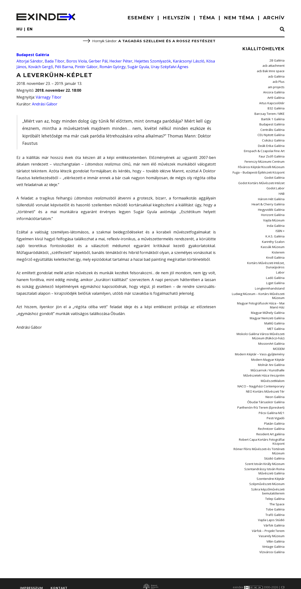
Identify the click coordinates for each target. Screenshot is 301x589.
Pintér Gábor (86, 66)
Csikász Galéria (273, 139)
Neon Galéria (275, 392)
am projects (276, 86)
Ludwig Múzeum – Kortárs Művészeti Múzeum (258, 292)
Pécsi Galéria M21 (272, 408)
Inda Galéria (276, 223)
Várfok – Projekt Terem (268, 524)
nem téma (239, 18)
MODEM (279, 344)
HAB (282, 192)
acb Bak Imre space (271, 71)
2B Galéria (277, 60)
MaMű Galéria (274, 319)
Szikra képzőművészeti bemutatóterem (268, 485)
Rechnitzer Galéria (271, 423)
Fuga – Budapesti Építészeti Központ (259, 171)
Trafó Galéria (275, 508)
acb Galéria (276, 76)
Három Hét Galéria (271, 197)
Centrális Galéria (273, 128)
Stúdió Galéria (274, 452)
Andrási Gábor (44, 104)
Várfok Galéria (274, 518)
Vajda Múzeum (274, 218)
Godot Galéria (274, 176)
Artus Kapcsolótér (272, 102)
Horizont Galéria (273, 213)
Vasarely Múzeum (272, 529)
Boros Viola (76, 61)
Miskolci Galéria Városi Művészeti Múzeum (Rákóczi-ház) (261, 332)
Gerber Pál (98, 61)
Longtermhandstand (270, 285)
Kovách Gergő (40, 66)
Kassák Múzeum (273, 244)
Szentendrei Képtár (271, 472)
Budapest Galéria (32, 54)
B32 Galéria (276, 107)
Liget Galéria (276, 280)
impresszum (31, 581)
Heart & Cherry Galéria (268, 202)
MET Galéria (276, 325)
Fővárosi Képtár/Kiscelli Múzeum (261, 165)
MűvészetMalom (273, 376)
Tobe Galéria (275, 503)
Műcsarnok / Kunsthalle (268, 365)
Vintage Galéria (273, 539)
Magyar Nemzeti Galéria (267, 314)
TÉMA (207, 18)
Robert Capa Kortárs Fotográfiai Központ (262, 436)
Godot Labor (276, 186)
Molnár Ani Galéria (271, 360)
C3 (283, 580)
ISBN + (280, 228)
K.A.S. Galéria (275, 234)
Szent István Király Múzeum (265, 458)
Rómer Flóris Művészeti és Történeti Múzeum (259, 445)
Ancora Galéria (274, 92)
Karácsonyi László (188, 61)
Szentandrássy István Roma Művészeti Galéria (264, 465)
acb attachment (273, 65)
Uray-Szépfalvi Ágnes (169, 66)
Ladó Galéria (275, 274)
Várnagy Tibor (48, 97)
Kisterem (278, 249)
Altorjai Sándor (29, 61)
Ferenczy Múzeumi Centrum (265, 160)
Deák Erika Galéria (271, 144)
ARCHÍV (274, 18)
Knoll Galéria (275, 255)
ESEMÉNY (140, 18)
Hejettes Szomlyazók (152, 61)
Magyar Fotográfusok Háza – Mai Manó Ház (261, 302)
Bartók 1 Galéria (273, 118)
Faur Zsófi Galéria (272, 155)
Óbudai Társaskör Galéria (266, 397)
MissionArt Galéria (271, 339)
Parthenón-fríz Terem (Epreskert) (261, 402)
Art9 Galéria (276, 97)
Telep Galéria (275, 492)
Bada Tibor (54, 61)
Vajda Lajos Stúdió (271, 513)
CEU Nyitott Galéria (271, 134)
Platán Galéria (274, 418)
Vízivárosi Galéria (272, 545)
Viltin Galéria (275, 534)
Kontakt (59, 581)
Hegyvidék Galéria (271, 207)
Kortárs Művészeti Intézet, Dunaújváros (266, 262)
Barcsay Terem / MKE (269, 113)
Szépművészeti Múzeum (267, 478)
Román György (112, 66)
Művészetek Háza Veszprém (264, 371)
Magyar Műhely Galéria (268, 309)
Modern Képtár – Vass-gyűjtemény (260, 350)
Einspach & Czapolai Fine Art (264, 150)
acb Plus (279, 81)
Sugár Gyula (138, 66)
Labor (280, 269)
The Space (277, 497)
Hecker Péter (120, 61)
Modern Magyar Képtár (268, 355)
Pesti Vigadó (276, 413)
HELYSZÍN (176, 18)
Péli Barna (64, 66)
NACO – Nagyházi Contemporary (261, 381)
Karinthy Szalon (273, 239)
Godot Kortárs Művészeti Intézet (261, 181)
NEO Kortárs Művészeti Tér (265, 387)
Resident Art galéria (271, 429)
